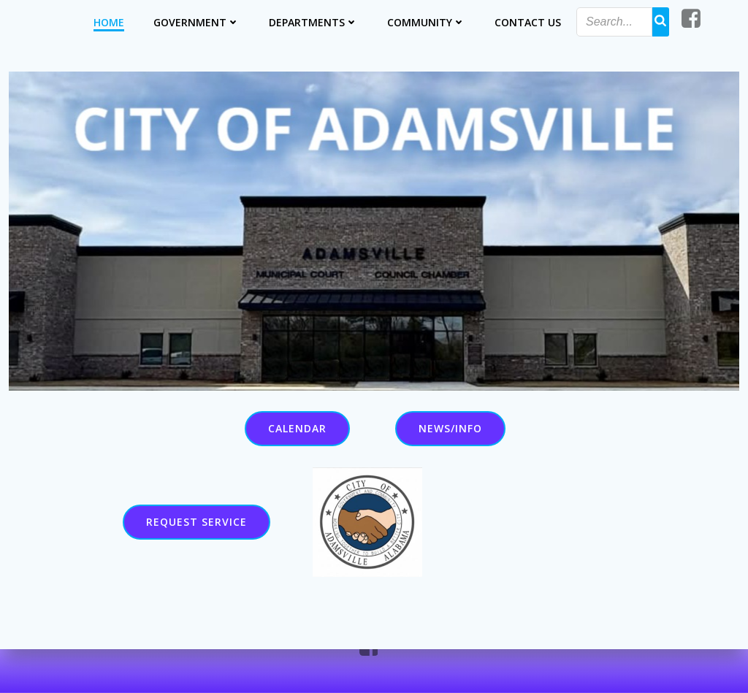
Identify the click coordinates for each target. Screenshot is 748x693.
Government (197, 21)
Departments (314, 21)
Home (109, 21)
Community (427, 21)
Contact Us (528, 21)
